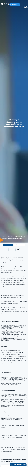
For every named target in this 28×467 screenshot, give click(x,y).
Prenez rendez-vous (18, 464)
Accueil (4, 236)
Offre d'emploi (11, 236)
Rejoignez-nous (13, 4)
